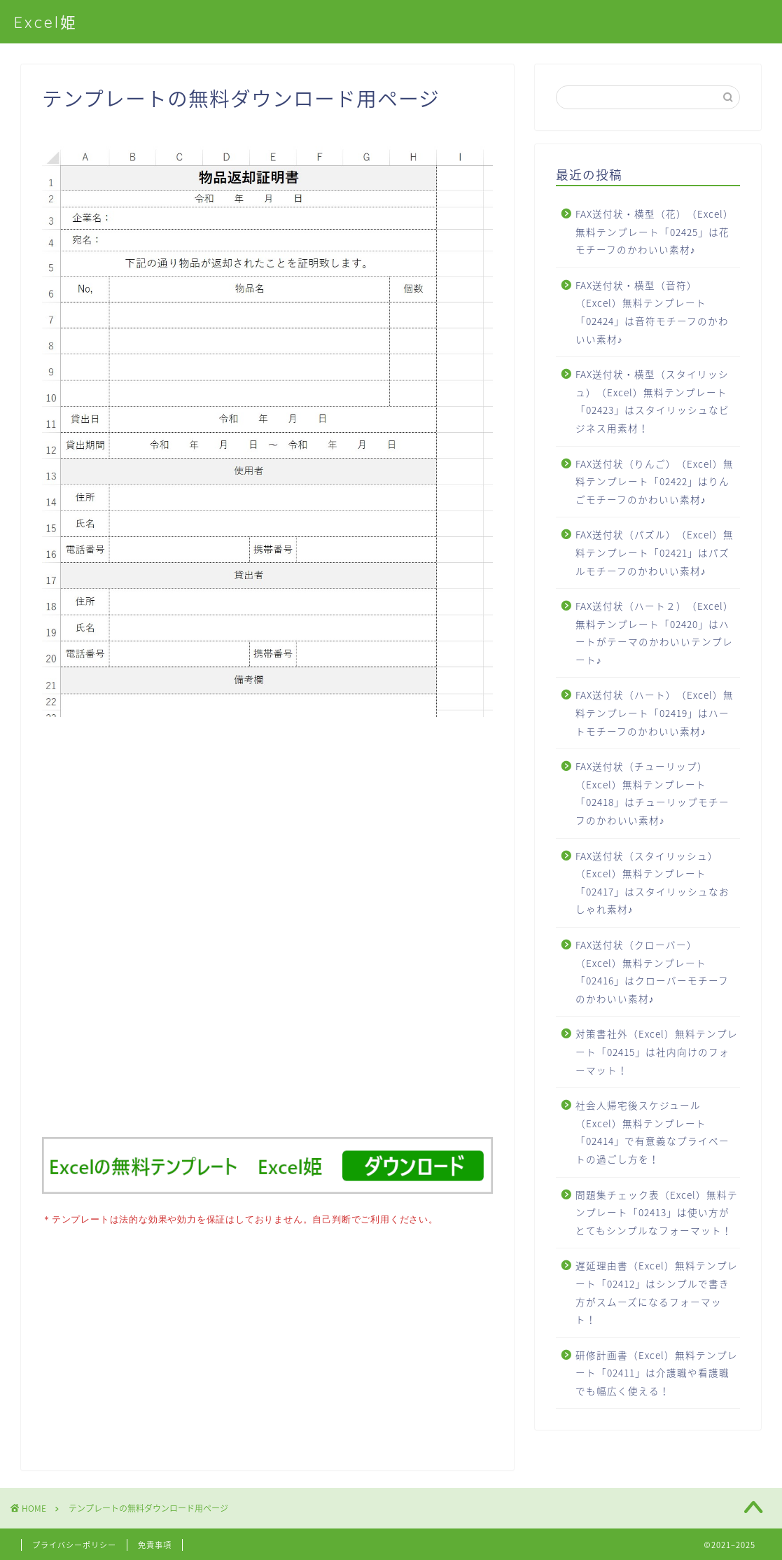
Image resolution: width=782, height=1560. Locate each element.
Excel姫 (46, 22)
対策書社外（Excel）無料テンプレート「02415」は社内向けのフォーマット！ (656, 1051)
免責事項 (155, 1543)
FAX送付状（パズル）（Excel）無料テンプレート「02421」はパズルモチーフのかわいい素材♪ (654, 552)
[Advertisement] (267, 934)
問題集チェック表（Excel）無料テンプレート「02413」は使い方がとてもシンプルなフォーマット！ (656, 1212)
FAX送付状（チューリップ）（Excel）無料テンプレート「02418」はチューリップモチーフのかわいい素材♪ (652, 793)
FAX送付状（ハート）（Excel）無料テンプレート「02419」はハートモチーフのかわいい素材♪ (654, 712)
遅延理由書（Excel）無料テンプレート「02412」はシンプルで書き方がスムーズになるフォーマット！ (656, 1292)
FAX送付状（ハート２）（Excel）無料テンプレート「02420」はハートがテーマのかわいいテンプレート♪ (654, 633)
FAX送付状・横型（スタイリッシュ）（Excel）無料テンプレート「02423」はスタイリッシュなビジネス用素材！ (652, 401)
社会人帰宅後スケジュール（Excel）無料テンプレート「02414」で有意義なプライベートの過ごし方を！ (652, 1132)
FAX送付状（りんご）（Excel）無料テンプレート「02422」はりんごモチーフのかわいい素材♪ (654, 481)
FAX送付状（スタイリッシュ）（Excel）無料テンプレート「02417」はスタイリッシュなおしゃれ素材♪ (652, 883)
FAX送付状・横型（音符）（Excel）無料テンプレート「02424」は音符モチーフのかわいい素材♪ (652, 312)
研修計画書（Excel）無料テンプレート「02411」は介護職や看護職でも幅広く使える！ (656, 1373)
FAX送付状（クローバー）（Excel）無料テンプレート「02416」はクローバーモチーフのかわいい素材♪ (652, 971)
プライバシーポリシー (74, 1543)
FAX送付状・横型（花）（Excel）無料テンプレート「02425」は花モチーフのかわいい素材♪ (654, 231)
